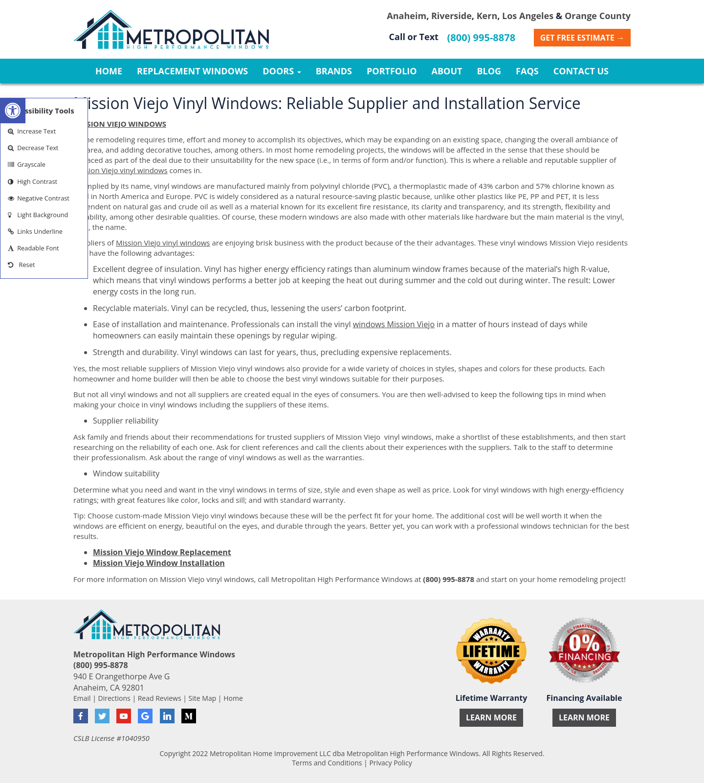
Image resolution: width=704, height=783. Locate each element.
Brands (334, 71)
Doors (282, 71)
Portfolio (392, 71)
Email (82, 698)
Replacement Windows (192, 71)
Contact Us (581, 71)
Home (108, 71)
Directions (114, 698)
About (447, 71)
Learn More (491, 717)
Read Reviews (159, 698)
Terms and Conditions (327, 762)
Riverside (451, 16)
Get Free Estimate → (582, 37)
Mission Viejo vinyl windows (120, 170)
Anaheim (406, 16)
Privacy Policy (390, 762)
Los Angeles (527, 16)
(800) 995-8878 (481, 37)
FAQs (527, 71)
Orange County (598, 16)
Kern (487, 16)
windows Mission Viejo (394, 324)
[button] (12, 110)
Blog (489, 71)
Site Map (203, 698)
